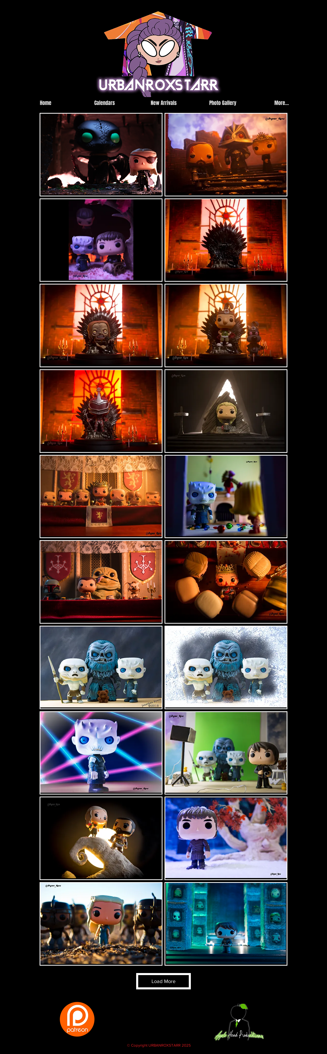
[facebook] (252, 93)
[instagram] (244, 93)
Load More (163, 981)
